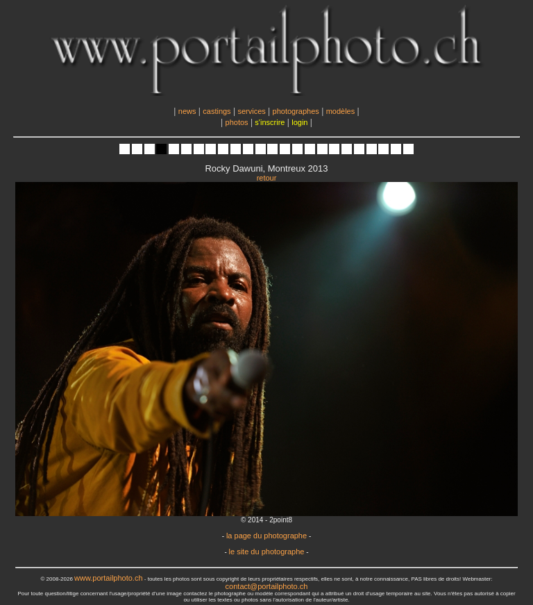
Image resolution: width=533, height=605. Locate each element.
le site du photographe (267, 551)
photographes (296, 111)
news (187, 111)
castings (216, 111)
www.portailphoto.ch (108, 578)
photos (237, 122)
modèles (340, 111)
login (299, 122)
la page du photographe (266, 535)
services (251, 111)
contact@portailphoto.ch (267, 586)
